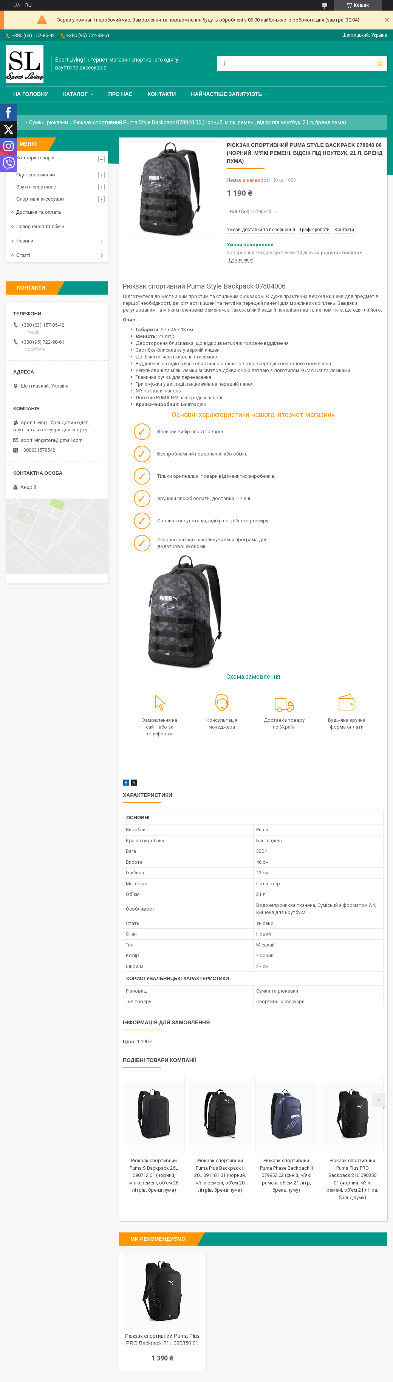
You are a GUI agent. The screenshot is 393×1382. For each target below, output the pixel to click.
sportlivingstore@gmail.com (52, 440)
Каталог (75, 94)
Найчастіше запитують (226, 94)
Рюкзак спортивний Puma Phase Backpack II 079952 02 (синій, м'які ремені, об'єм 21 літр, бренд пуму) (286, 1175)
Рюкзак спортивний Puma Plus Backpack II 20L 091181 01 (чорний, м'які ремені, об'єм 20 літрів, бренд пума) (220, 1175)
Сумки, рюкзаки (48, 122)
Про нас (120, 94)
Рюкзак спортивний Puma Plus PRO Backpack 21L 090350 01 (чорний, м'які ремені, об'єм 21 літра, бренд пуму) (162, 1340)
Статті (23, 255)
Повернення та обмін (40, 226)
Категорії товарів (35, 158)
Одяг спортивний (35, 175)
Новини (24, 241)
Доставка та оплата (38, 212)
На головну (30, 94)
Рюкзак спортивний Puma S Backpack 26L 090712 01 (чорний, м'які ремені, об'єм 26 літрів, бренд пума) (153, 1175)
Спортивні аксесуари (40, 199)
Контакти (162, 94)
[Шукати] (379, 63)
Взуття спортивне (36, 187)
